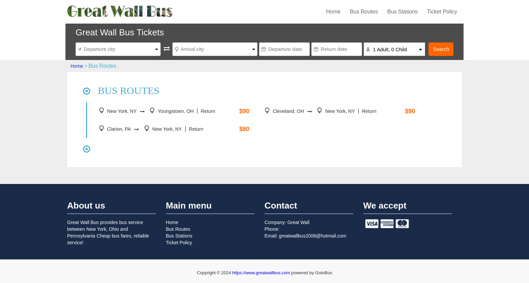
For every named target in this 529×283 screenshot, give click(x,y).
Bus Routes (364, 11)
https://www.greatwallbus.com (261, 272)
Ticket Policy (442, 11)
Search (441, 49)
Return (206, 111)
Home (333, 11)
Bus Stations (402, 11)
